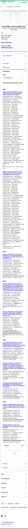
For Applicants (5, 478)
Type (4, 75)
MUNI (2, 503)
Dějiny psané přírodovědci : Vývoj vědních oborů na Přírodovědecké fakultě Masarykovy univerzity (12, 93)
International (4, 492)
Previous (6, 445)
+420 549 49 (6, 46)
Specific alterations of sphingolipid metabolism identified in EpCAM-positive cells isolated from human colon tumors (13, 313)
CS (19, 2)
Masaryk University (9, 522)
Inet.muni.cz (10, 503)
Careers (3, 487)
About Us (3, 496)
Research (3, 483)
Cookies (9, 524)
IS (5, 503)
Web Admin (3, 524)
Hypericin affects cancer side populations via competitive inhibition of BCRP (13, 426)
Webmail (17, 503)
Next (23, 445)
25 (15, 453)
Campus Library (5, 507)
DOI (20, 277)
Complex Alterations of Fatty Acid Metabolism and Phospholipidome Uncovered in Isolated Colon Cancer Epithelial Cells (13, 256)
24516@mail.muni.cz (7, 47)
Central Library (13, 507)
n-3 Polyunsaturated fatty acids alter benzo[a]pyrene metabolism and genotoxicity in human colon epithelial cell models (13, 385)
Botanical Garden (22, 507)
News (2, 474)
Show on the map (6, 42)
